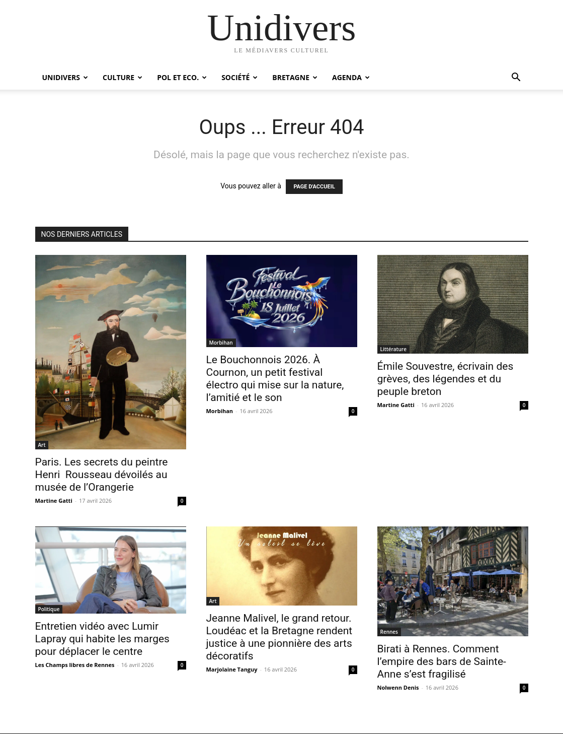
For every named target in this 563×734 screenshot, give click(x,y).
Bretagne (294, 77)
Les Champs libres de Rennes (75, 665)
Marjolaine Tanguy (232, 669)
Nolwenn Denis (398, 687)
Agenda (351, 77)
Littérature (393, 349)
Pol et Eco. (182, 77)
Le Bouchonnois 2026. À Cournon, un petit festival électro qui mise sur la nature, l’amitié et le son (275, 379)
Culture (122, 77)
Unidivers (65, 77)
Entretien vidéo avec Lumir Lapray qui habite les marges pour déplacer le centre (102, 638)
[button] (516, 78)
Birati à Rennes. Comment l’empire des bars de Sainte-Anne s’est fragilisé (441, 661)
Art (42, 444)
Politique (49, 609)
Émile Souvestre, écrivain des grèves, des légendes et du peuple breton (445, 378)
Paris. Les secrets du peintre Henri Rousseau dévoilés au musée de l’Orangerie (101, 474)
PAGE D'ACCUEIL (314, 186)
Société (239, 77)
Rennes (389, 631)
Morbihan (221, 342)
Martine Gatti (53, 500)
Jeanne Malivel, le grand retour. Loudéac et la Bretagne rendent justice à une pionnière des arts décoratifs (279, 637)
